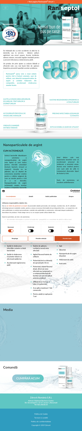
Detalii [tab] (31, 196)
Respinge (15, 238)
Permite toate (67, 238)
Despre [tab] (71, 196)
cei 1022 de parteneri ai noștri (16, 206)
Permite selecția (41, 238)
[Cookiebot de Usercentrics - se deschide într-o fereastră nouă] (72, 191)
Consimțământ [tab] (11, 196)
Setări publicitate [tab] (51, 196)
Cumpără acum (28, 378)
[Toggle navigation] (5, 8)
